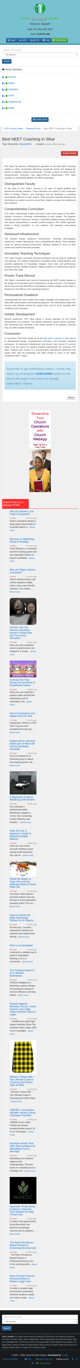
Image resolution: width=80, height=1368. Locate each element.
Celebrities (10, 89)
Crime (8, 95)
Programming (11, 102)
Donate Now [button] (59, 40)
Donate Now (43, 1363)
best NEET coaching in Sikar (57, 338)
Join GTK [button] (23, 40)
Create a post (40, 119)
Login (40, 1359)
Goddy (65, 1355)
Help (46, 40)
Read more (14, 592)
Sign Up (48, 1359)
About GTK (34, 40)
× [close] (73, 365)
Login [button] (11, 40)
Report (71, 397)
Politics (8, 83)
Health (8, 108)
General (9, 77)
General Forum (33, 128)
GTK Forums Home (13, 128)
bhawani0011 (25, 144)
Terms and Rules (10, 1359)
